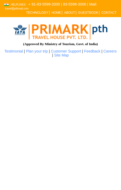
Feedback (92, 51)
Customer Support (66, 51)
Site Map (61, 55)
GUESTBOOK (88, 13)
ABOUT (69, 13)
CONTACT (108, 13)
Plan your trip (37, 51)
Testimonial (13, 51)
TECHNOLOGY (37, 13)
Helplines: (18, 4)
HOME (56, 13)
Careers (110, 51)
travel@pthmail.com (17, 8)
